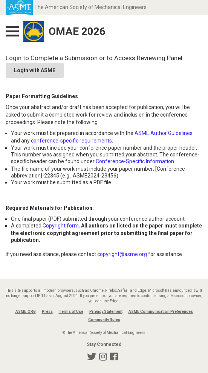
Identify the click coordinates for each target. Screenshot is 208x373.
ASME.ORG (25, 311)
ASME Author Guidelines (164, 133)
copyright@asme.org (122, 254)
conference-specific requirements (71, 141)
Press (47, 311)
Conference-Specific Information (135, 161)
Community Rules (104, 320)
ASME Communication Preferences (160, 311)
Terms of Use (71, 311)
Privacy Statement (105, 311)
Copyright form (61, 226)
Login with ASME (34, 70)
